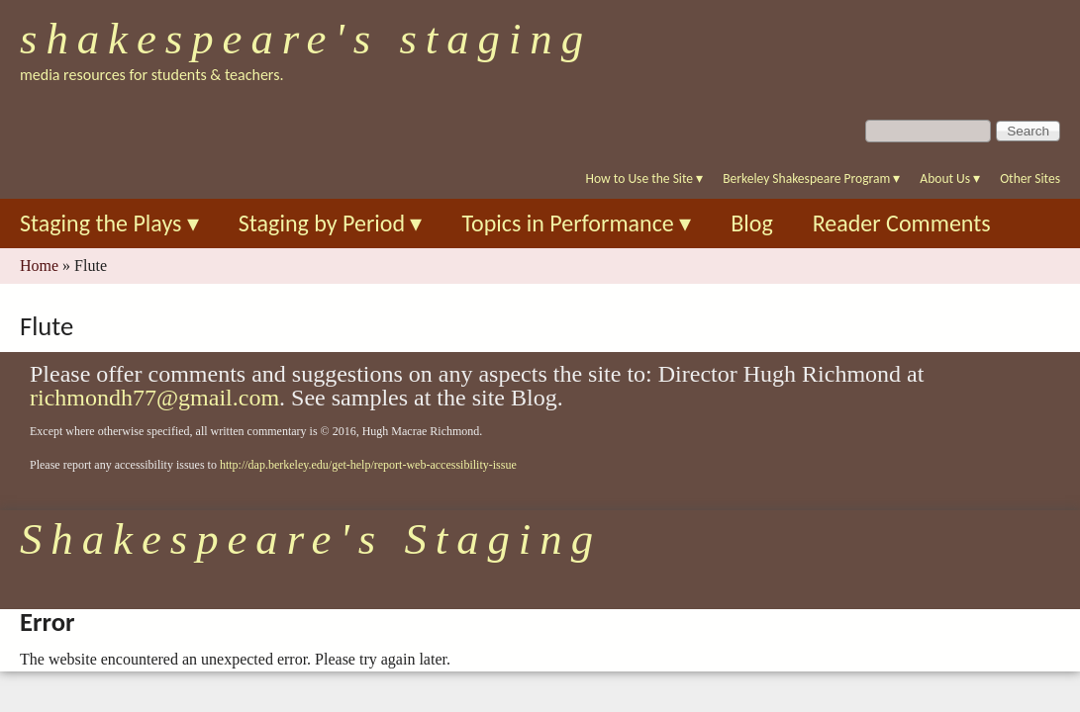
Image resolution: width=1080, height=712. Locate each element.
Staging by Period (331, 223)
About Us (950, 178)
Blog (752, 223)
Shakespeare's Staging (306, 38)
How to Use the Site (645, 178)
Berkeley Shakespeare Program (811, 178)
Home (39, 265)
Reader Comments (902, 223)
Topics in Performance (576, 223)
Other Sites (1030, 178)
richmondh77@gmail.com (154, 397)
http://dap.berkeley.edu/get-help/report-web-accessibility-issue (368, 465)
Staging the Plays (109, 223)
